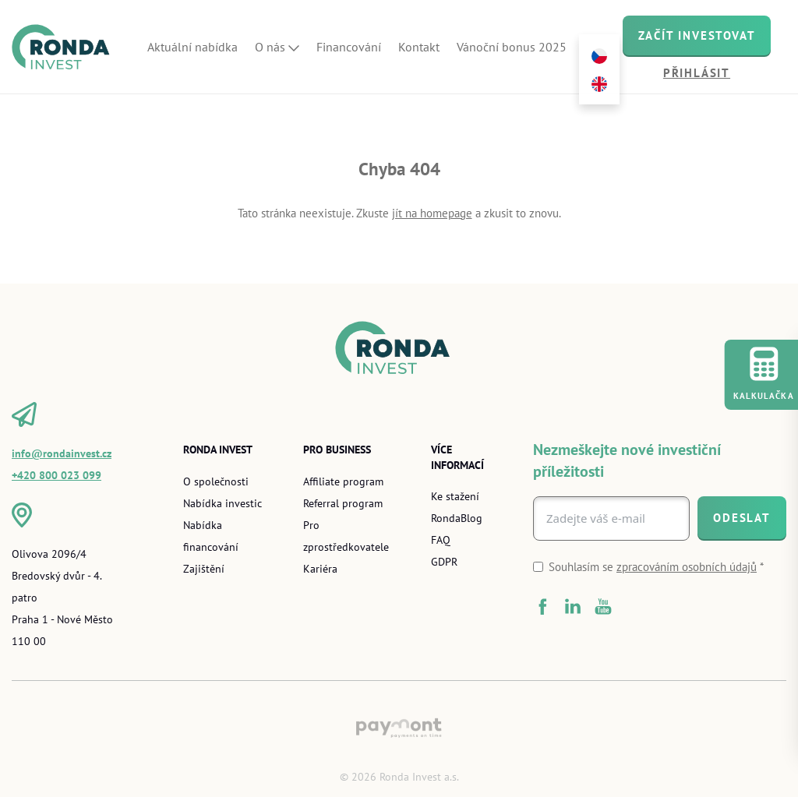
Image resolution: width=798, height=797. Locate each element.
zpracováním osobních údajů (686, 566)
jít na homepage (432, 213)
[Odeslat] (741, 517)
